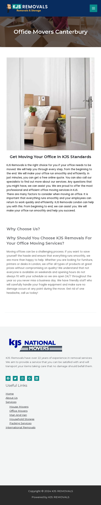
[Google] (29, 378)
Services (11, 401)
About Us (11, 397)
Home (10, 393)
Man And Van (18, 414)
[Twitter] (15, 378)
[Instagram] (22, 378)
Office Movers (18, 410)
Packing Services (20, 423)
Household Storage (21, 419)
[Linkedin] (36, 378)
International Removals (20, 427)
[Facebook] (8, 378)
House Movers (18, 406)
